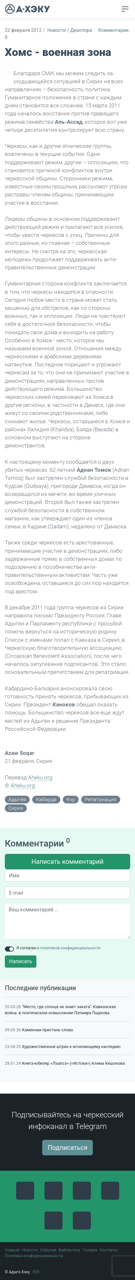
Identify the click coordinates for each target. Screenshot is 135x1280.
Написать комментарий (67, 861)
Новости (56, 30)
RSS (36, 1272)
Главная (12, 1250)
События (48, 1250)
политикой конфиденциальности (70, 948)
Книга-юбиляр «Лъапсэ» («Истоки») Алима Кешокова (73, 1063)
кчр (70, 799)
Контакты (109, 1250)
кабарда (46, 799)
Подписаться (67, 1147)
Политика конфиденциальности (34, 1256)
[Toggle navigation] (125, 9)
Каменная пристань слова (47, 1029)
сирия (15, 808)
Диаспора (81, 30)
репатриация (100, 799)
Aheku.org (40, 777)
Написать (20, 961)
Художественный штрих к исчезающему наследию (71, 1046)
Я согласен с (58, 948)
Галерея (90, 1250)
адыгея (17, 799)
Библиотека (69, 1250)
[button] (113, 9)
